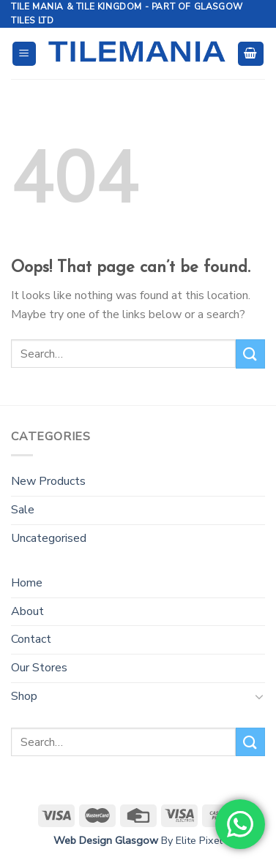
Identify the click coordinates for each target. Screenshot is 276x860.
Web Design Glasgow (105, 840)
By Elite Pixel (190, 840)
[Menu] (24, 54)
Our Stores (39, 668)
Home (26, 583)
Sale (22, 510)
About (27, 611)
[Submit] (250, 353)
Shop (24, 696)
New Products (48, 481)
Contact (31, 639)
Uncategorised (48, 538)
